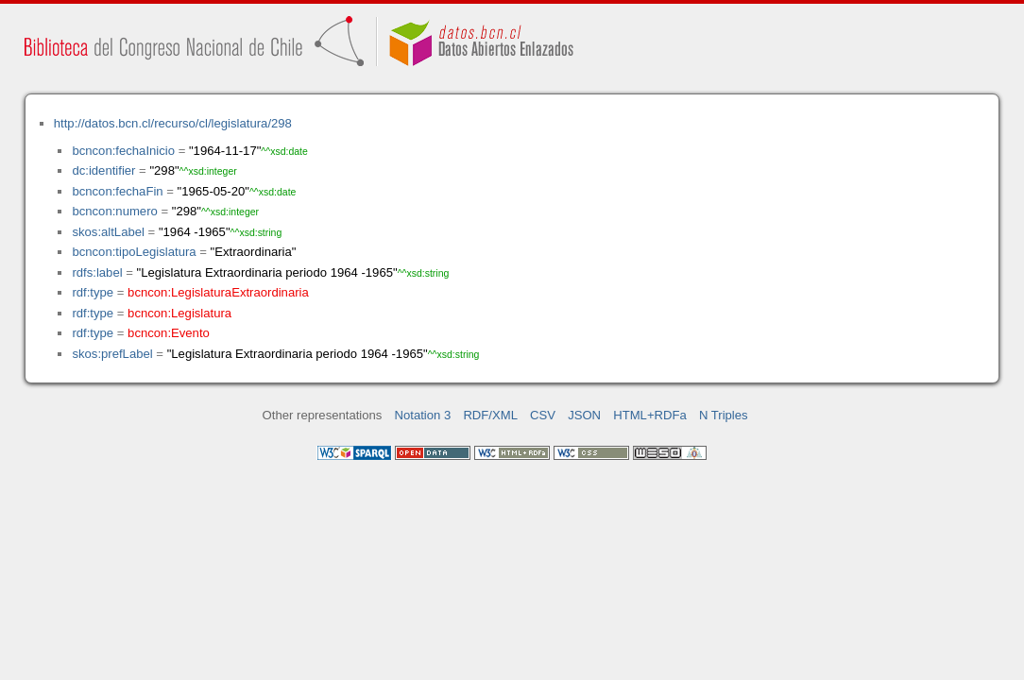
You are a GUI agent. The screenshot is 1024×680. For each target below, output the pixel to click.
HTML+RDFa (650, 415)
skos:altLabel (108, 232)
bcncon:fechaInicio (123, 151)
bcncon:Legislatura (179, 313)
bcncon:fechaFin (117, 191)
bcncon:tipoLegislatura (134, 252)
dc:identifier (103, 170)
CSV (542, 415)
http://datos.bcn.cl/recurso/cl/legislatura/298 (173, 123)
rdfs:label (97, 272)
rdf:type (92, 292)
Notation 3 (423, 415)
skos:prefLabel (112, 354)
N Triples (723, 415)
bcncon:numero (114, 211)
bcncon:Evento (169, 333)
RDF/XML (490, 415)
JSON (584, 415)
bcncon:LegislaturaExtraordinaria (218, 292)
